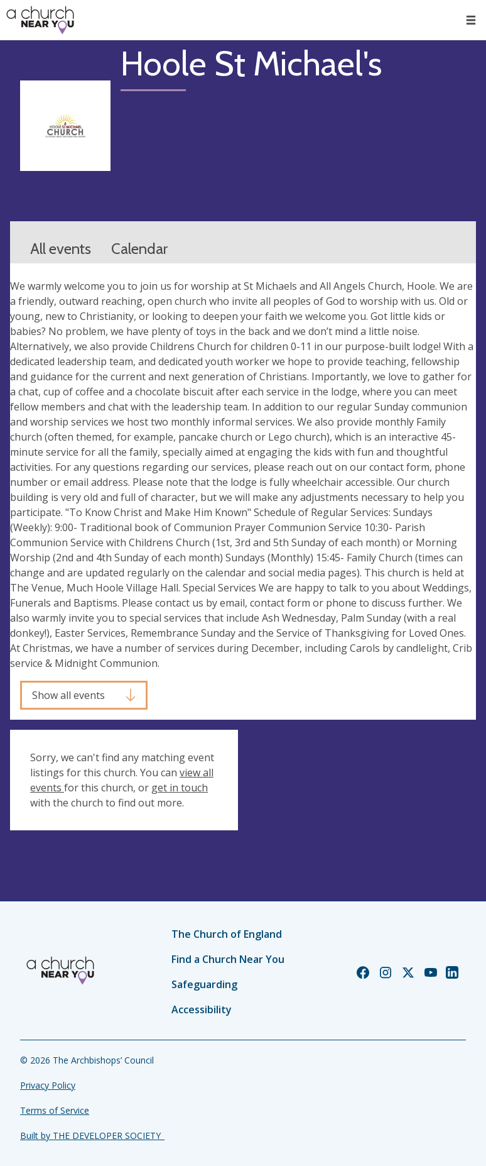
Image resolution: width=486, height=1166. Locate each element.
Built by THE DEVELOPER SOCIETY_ (92, 1135)
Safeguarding (204, 984)
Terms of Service (54, 1110)
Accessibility (201, 1009)
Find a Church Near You (227, 959)
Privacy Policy (47, 1085)
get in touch (179, 788)
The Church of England (226, 934)
